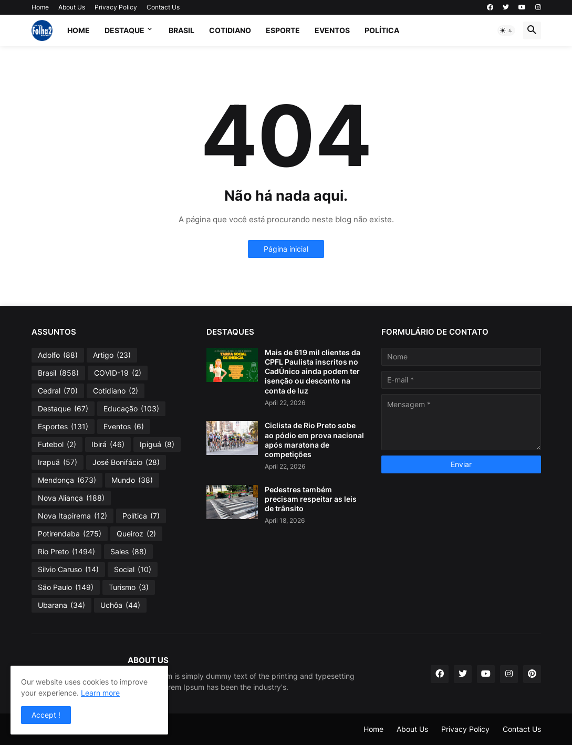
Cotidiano (230, 30)
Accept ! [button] (46, 714)
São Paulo (65, 587)
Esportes (63, 426)
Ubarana (61, 605)
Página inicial (286, 248)
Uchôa (120, 605)
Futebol (57, 444)
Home (40, 7)
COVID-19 (117, 373)
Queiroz (136, 534)
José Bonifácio (126, 462)
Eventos (332, 30)
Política (382, 30)
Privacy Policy (116, 7)
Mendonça (67, 480)
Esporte (283, 30)
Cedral (58, 391)
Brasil (181, 30)
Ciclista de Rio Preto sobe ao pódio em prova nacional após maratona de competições (314, 440)
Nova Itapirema (72, 516)
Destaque (124, 30)
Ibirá (107, 444)
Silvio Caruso (68, 569)
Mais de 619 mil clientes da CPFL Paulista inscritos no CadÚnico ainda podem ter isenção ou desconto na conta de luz (312, 371)
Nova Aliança (71, 498)
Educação (131, 408)
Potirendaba (69, 534)
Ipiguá (157, 444)
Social (132, 569)
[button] (506, 30)
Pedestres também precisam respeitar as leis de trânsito (311, 499)
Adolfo (58, 355)
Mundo (132, 480)
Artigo (112, 355)
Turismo (129, 587)
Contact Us (163, 7)
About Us (71, 7)
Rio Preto (66, 551)
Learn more (100, 692)
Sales (128, 551)
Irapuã (57, 462)
